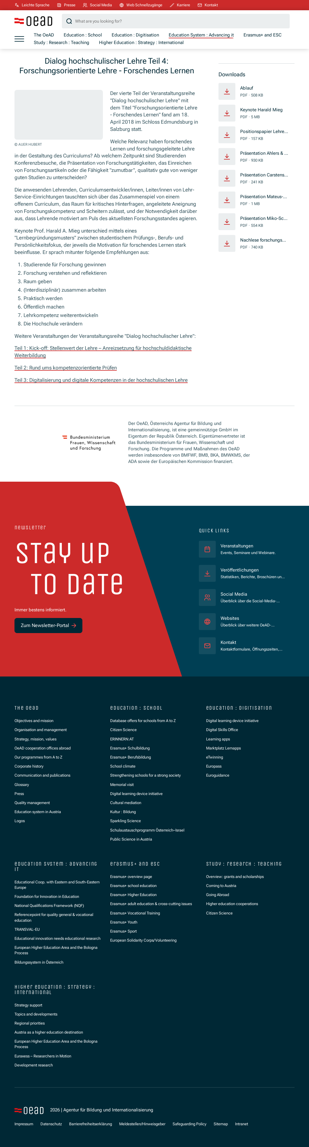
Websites (230, 618)
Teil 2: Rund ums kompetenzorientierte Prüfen (65, 368)
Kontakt (228, 642)
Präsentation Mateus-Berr (264, 197)
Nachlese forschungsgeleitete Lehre (264, 240)
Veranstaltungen (237, 545)
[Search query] (176, 21)
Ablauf (246, 88)
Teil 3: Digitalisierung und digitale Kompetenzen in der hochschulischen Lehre (101, 380)
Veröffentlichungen (240, 569)
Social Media (234, 594)
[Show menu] (19, 39)
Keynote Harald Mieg (261, 109)
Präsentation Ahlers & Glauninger (264, 154)
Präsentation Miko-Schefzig (264, 219)
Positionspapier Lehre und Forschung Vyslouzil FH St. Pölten (264, 132)
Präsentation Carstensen (263, 175)
